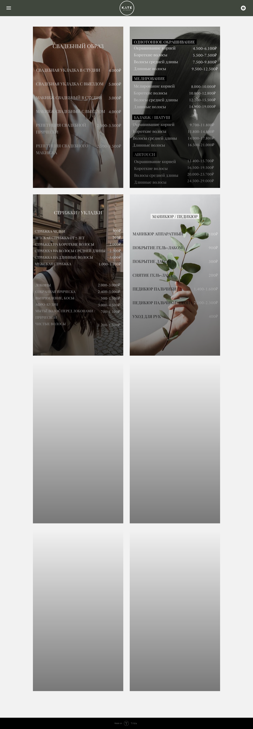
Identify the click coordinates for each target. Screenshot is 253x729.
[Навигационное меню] (8, 8)
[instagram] (243, 9)
